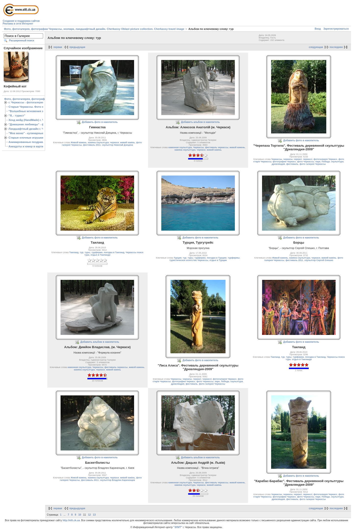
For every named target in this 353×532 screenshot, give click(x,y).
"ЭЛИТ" (177, 527)
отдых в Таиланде (100, 255)
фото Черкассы (305, 161)
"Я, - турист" (17, 115)
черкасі (298, 159)
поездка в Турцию (217, 258)
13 (94, 514)
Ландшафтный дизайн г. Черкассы (32, 128)
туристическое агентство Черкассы (188, 260)
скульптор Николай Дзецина (117, 145)
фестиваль (292, 164)
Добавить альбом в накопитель (200, 122)
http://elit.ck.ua (71, 520)
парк (317, 161)
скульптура (337, 161)
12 (89, 514)
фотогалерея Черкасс (325, 159)
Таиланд (73, 252)
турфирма (96, 252)
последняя (336, 47)
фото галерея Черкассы (313, 164)
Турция (178, 258)
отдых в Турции (218, 260)
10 (79, 514)
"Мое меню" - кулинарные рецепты (32, 133)
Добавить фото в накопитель (100, 122)
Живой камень (79, 142)
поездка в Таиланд (114, 252)
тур (81, 252)
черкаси (114, 142)
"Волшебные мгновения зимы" (29, 111)
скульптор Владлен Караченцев (117, 480)
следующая (316, 47)
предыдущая (77, 47)
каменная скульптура (180, 147)
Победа (326, 161)
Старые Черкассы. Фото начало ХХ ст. (34, 106)
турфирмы (234, 258)
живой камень (237, 147)
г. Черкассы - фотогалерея (26, 102)
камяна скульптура (98, 142)
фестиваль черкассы (216, 147)
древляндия (278, 164)
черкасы (287, 159)
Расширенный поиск (21, 40)
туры (87, 252)
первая (57, 47)
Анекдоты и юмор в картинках (29, 146)
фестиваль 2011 (92, 145)
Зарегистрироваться (336, 28)
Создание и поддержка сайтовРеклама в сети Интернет (21, 22)
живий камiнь (127, 142)
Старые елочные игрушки (26, 137)
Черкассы (198, 147)
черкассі (307, 159)
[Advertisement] (130, 14)
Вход (318, 28)
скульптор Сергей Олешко (318, 260)
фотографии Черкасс (284, 161)
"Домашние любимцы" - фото (29, 124)
